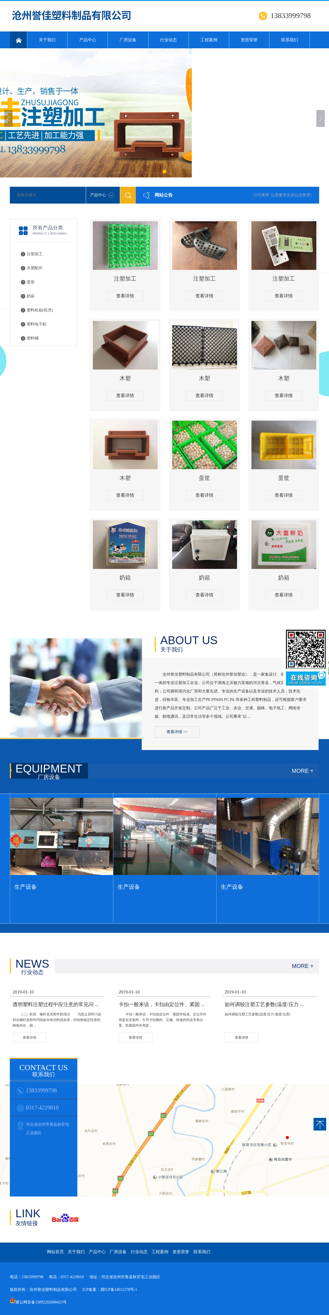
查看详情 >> (177, 732)
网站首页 (55, 1252)
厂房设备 (128, 40)
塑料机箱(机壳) (40, 310)
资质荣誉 (249, 40)
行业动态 (168, 40)
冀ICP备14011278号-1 (118, 1289)
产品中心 (87, 40)
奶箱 (31, 296)
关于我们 (47, 40)
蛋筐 (31, 282)
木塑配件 (34, 268)
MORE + (303, 771)
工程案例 (208, 40)
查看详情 (125, 295)
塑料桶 (33, 338)
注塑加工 (34, 254)
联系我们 (289, 40)
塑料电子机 (36, 324)
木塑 (125, 378)
